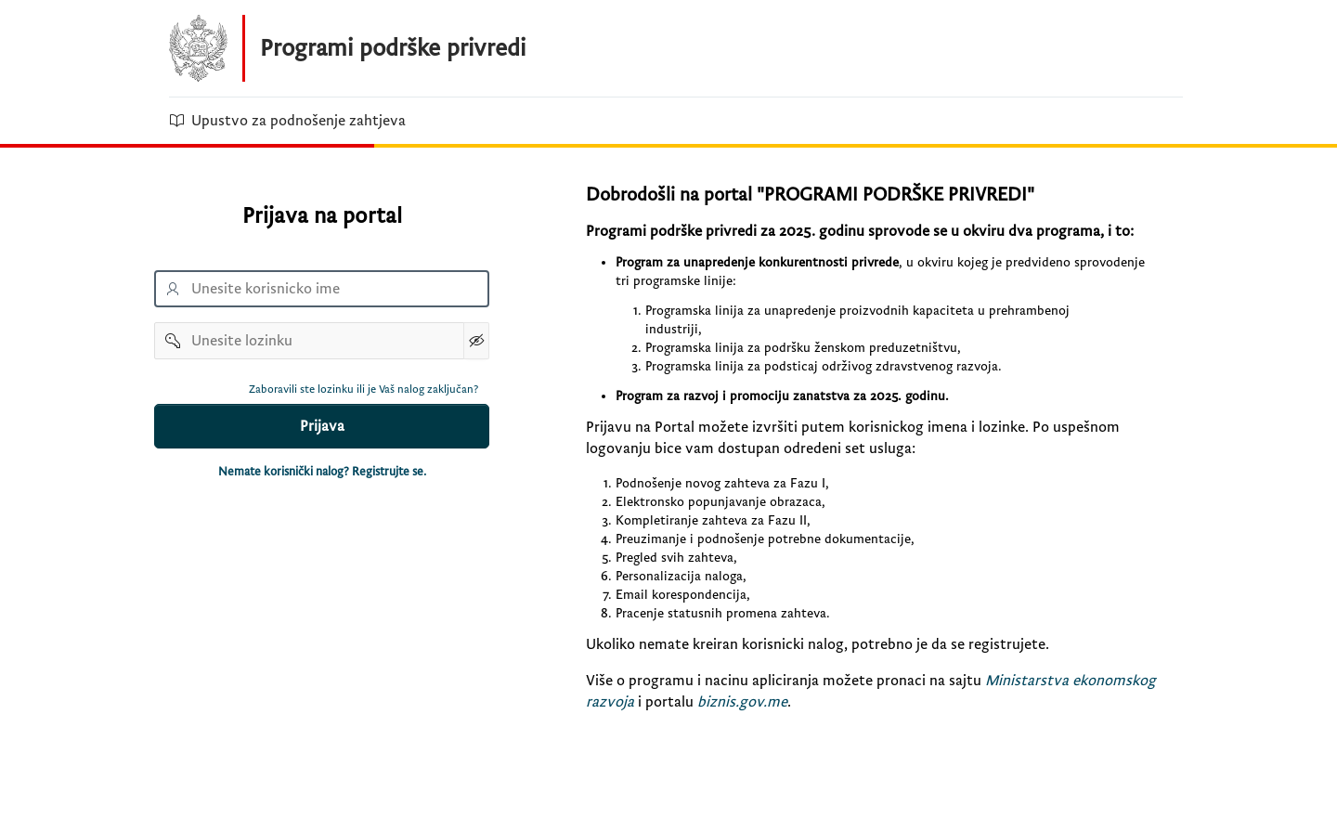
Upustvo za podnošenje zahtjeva (287, 120)
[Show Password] (476, 340)
